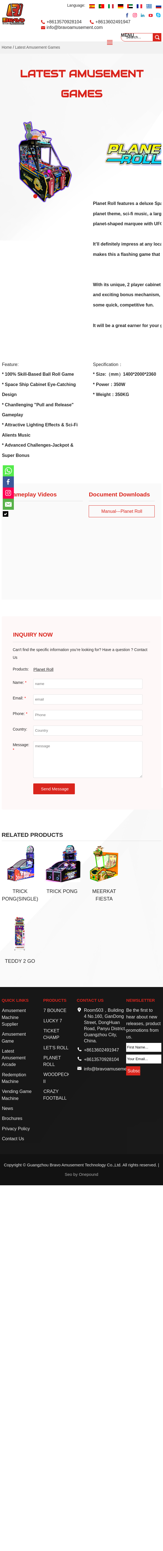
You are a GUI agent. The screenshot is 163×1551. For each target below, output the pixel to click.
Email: (19, 698)
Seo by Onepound (81, 1174)
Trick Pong (62, 891)
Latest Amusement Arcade (14, 1057)
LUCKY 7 (53, 1020)
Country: (20, 729)
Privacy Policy (16, 1128)
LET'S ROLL (56, 1047)
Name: (20, 683)
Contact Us (13, 1138)
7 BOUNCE (55, 1010)
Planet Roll (43, 669)
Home (7, 47)
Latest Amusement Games (37, 47)
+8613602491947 (113, 21)
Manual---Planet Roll (121, 511)
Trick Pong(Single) (20, 895)
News (7, 1108)
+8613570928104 (64, 21)
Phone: (20, 714)
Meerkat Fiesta (104, 895)
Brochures (12, 1118)
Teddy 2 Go (20, 961)
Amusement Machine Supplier (14, 1017)
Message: (21, 747)
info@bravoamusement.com (75, 27)
